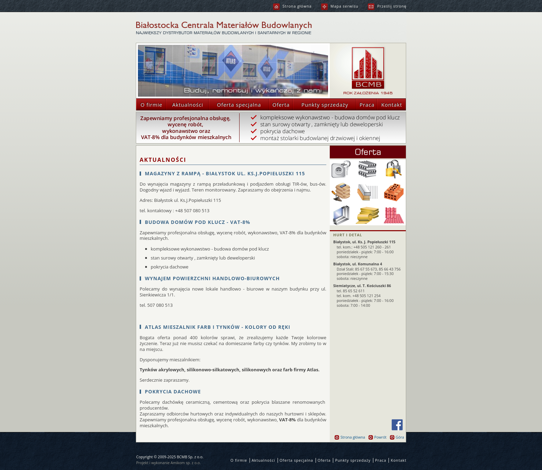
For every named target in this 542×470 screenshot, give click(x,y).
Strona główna (292, 6)
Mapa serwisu (339, 6)
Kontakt (389, 104)
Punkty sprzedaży (320, 104)
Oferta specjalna (235, 104)
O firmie (149, 104)
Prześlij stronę (387, 6)
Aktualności (184, 104)
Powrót (377, 437)
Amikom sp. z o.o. (186, 462)
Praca (365, 104)
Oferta (279, 104)
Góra (397, 437)
